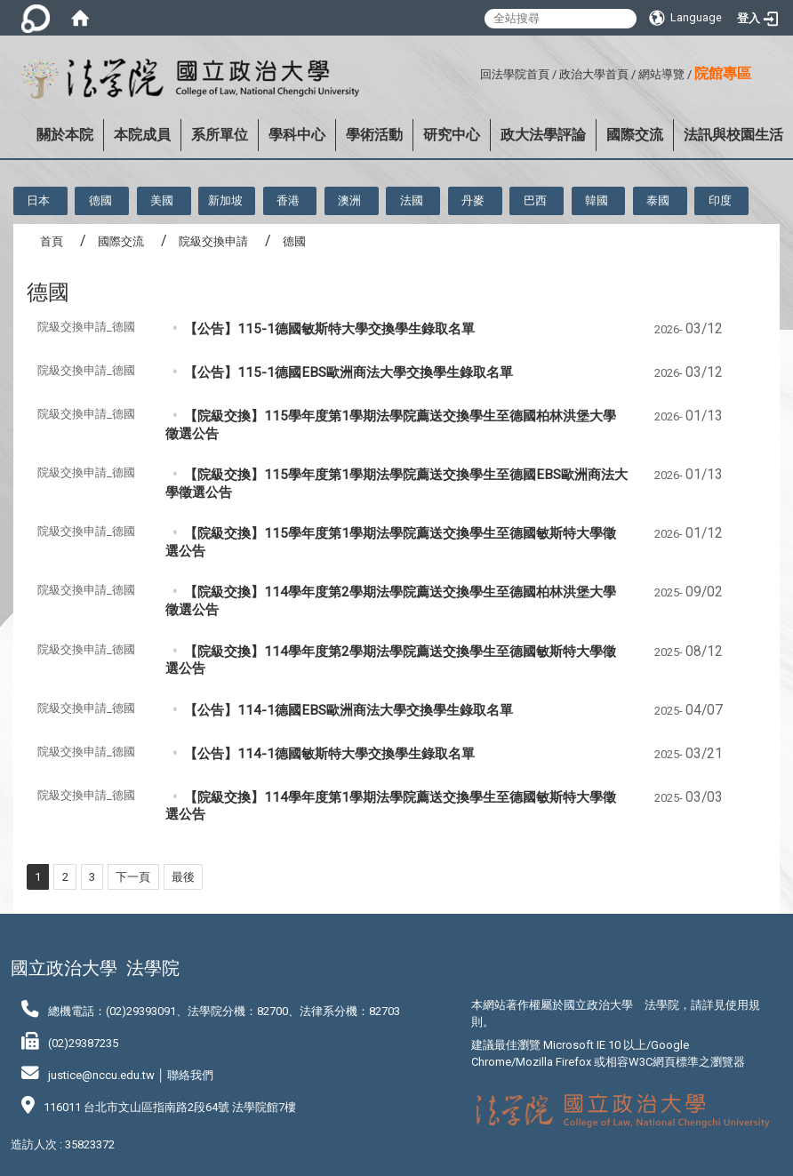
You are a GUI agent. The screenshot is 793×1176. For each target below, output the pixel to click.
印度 (720, 200)
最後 (183, 877)
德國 (100, 200)
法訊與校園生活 (733, 134)
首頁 (51, 241)
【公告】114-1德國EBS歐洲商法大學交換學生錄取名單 (348, 710)
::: (473, 71)
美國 (161, 200)
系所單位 (219, 134)
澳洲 (349, 200)
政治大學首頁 (594, 74)
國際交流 (634, 134)
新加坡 (225, 200)
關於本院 (64, 134)
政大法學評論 (543, 134)
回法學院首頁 (514, 74)
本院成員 (142, 134)
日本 (38, 200)
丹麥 (473, 200)
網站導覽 (661, 74)
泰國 (657, 200)
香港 (288, 200)
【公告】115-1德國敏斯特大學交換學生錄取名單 (329, 329)
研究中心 (451, 134)
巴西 (535, 200)
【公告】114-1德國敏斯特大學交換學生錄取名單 (329, 754)
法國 (411, 200)
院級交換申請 (213, 241)
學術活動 (374, 134)
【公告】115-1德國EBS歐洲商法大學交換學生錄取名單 (348, 372)
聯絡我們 (190, 1075)
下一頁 (133, 877)
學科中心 (296, 134)
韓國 (596, 200)
